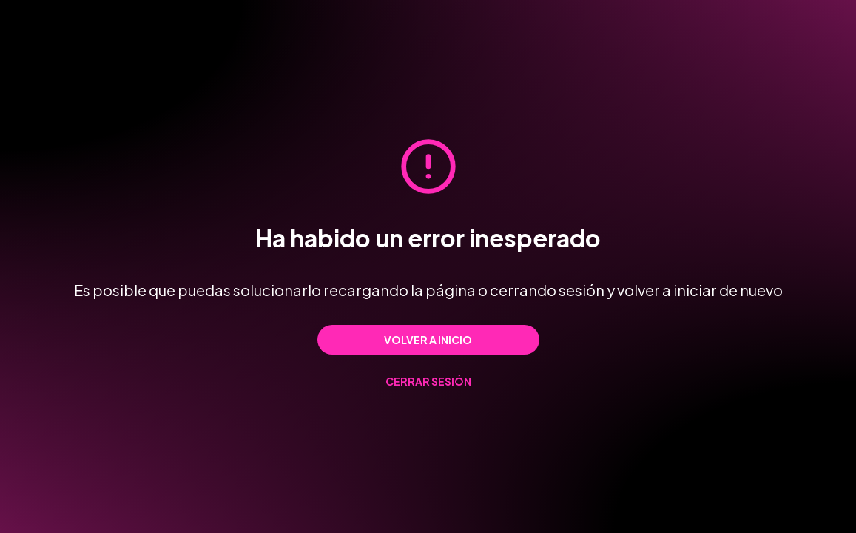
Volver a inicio (428, 339)
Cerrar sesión (428, 381)
